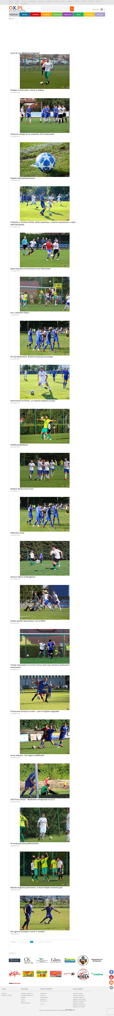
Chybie (17, 1)
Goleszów (49, 1)
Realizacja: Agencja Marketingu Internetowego (57, 1010)
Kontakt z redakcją (6, 995)
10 (47, 942)
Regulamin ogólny (78, 993)
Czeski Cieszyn (32, 1)
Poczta (42, 1004)
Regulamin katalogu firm (80, 1001)
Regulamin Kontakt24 (79, 1006)
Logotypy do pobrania (27, 993)
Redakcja (3, 993)
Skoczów (91, 1)
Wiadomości (14, 14)
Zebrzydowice (24, 3)
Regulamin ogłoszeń (78, 997)
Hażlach (56, 1)
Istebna (63, 1)
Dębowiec (41, 1)
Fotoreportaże (44, 997)
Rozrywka (89, 14)
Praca (78, 14)
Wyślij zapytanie (25, 1003)
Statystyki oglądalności (27, 995)
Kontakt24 (35, 14)
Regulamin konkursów (79, 1005)
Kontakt (23, 1001)
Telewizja (46, 14)
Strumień (98, 1)
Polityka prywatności (78, 995)
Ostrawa (84, 1)
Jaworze (77, 1)
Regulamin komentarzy (79, 999)
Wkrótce (25, 14)
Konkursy (100, 14)
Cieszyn (24, 1)
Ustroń (10, 3)
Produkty (23, 997)
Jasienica (70, 1)
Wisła (16, 3)
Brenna (11, 1)
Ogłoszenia (67, 14)
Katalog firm (57, 14)
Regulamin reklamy (78, 1003)
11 (51, 942)
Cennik (23, 999)
